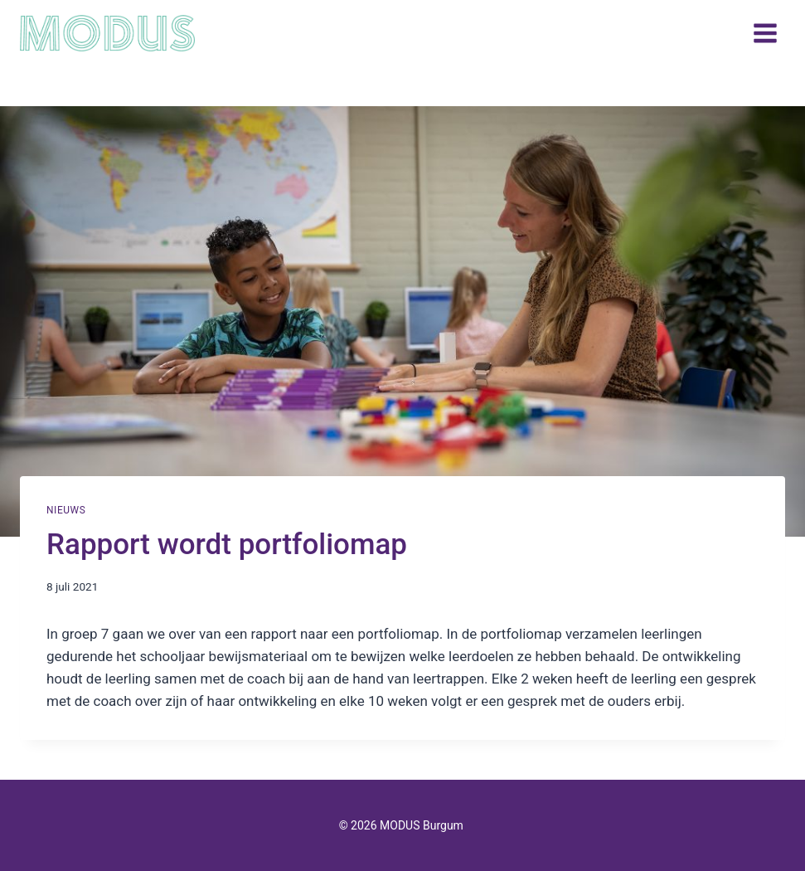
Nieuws (65, 510)
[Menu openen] (764, 33)
